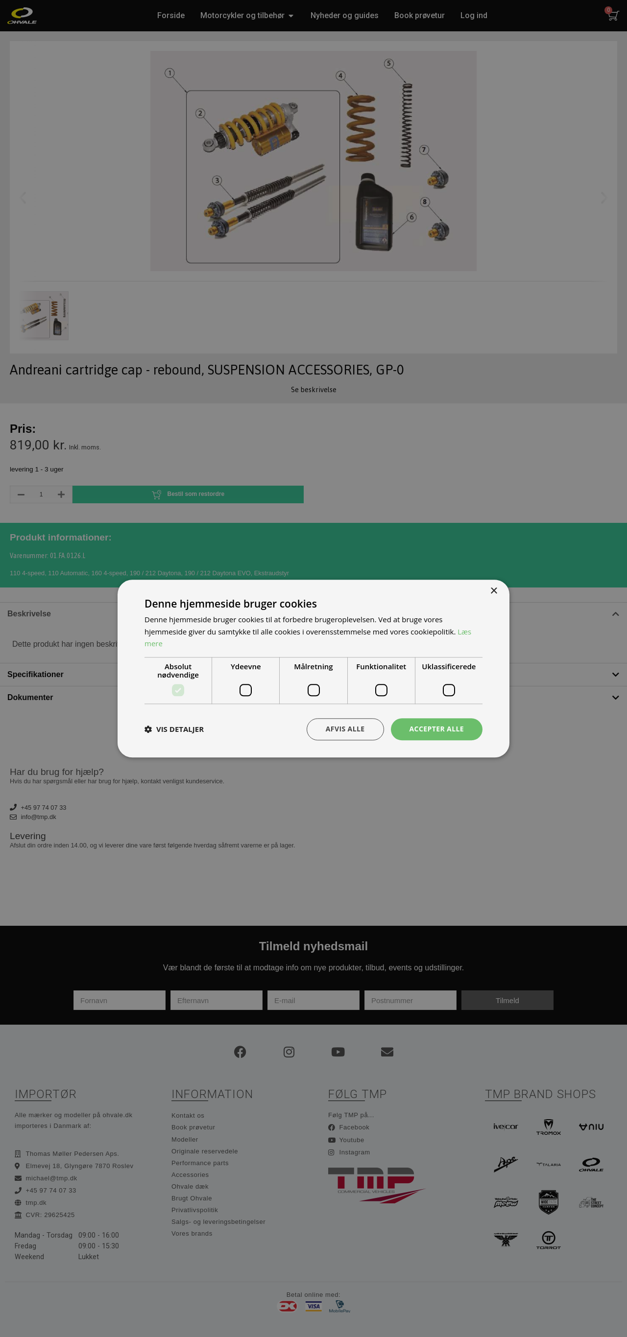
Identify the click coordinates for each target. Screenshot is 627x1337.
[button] (174, 729)
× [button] (493, 591)
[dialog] (313, 668)
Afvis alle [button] (345, 728)
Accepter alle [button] (437, 728)
